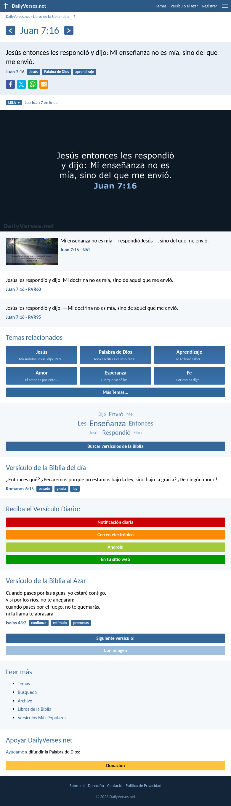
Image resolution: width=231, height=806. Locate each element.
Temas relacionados (34, 337)
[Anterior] (10, 30)
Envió (116, 414)
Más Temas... (116, 392)
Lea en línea (41, 102)
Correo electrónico (115, 534)
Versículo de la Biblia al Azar (46, 580)
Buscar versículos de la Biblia (115, 446)
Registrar (209, 6)
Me (129, 414)
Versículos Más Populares (42, 718)
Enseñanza (107, 423)
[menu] (225, 8)
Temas (161, 6)
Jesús (33, 71)
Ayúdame (15, 752)
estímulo (60, 623)
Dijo (102, 414)
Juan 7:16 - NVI (75, 250)
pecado (44, 488)
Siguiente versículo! (115, 638)
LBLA (14, 102)
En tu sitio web (115, 559)
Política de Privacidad (143, 785)
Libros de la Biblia (46, 16)
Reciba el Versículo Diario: (43, 508)
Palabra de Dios (56, 71)
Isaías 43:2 (16, 623)
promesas (81, 623)
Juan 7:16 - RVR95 (23, 317)
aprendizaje (84, 71)
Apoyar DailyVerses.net (39, 740)
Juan (66, 16)
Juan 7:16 (15, 71)
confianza (38, 623)
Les (82, 423)
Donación (115, 765)
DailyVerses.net (18, 16)
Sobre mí (77, 785)
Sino (138, 432)
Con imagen (115, 650)
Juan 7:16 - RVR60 (23, 289)
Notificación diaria (115, 522)
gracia (61, 488)
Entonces (141, 423)
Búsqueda (27, 692)
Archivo (25, 701)
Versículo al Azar (184, 6)
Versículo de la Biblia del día (46, 467)
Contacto (114, 785)
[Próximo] (68, 30)
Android (115, 547)
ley (75, 488)
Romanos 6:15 (20, 488)
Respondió (116, 433)
